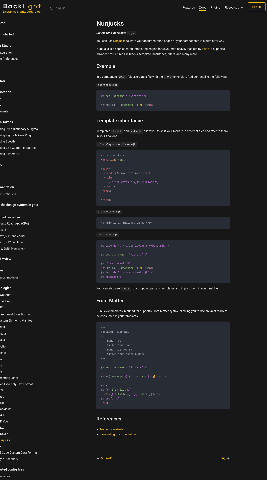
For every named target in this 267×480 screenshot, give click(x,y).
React (12, 327)
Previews (11, 81)
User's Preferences (19, 58)
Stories (9, 164)
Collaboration (14, 92)
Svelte (12, 346)
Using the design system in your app (27, 207)
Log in (256, 7)
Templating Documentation (118, 442)
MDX (12, 428)
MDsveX (14, 434)
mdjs (12, 415)
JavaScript (15, 295)
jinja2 (205, 49)
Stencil (13, 353)
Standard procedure (20, 217)
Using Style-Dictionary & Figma (29, 129)
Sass (12, 396)
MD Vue (14, 421)
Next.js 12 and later (21, 242)
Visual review (14, 259)
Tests (8, 176)
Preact (13, 333)
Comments (14, 111)
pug (11, 446)
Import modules (19, 277)
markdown (15, 409)
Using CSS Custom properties (28, 148)
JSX (11, 307)
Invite (10, 99)
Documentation (15, 187)
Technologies (14, 288)
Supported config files (20, 469)
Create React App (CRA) (24, 223)
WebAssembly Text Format (26, 384)
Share (10, 105)
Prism (12, 371)
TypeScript (15, 301)
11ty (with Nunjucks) (22, 248)
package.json (15, 476)
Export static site (18, 194)
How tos (10, 270)
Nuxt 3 (13, 230)
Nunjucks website (111, 437)
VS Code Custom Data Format (28, 452)
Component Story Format (25, 314)
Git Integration (16, 52)
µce (11, 365)
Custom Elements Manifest (26, 320)
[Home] (22, 8)
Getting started (15, 34)
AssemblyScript (19, 378)
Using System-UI (19, 154)
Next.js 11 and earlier (22, 236)
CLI (6, 69)
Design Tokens (15, 122)
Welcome (11, 23)
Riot (11, 359)
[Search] (114, 8)
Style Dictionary (19, 459)
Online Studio (14, 45)
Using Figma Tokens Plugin (26, 135)
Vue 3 (12, 340)
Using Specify (17, 141)
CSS (11, 390)
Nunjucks (15, 440)
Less (12, 402)
